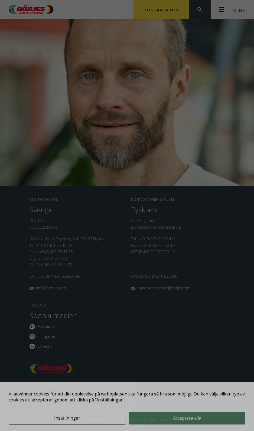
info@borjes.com (51, 287)
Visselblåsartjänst (45, 385)
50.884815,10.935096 (158, 276)
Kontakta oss (161, 9)
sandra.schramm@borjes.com (164, 287)
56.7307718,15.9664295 (59, 276)
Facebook (46, 326)
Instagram (46, 336)
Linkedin (44, 346)
